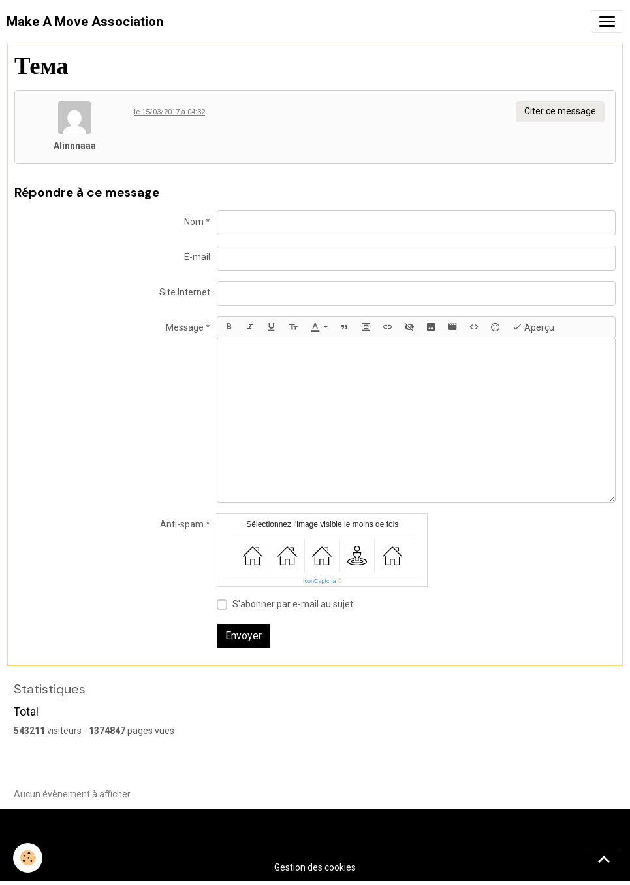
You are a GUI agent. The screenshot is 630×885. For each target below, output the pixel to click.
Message (185, 327)
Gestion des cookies (315, 867)
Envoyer (243, 635)
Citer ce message (560, 111)
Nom (194, 221)
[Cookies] (27, 858)
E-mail (197, 257)
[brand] (85, 21)
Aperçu (533, 326)
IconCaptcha (319, 581)
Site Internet (184, 292)
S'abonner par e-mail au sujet (292, 604)
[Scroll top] (604, 859)
